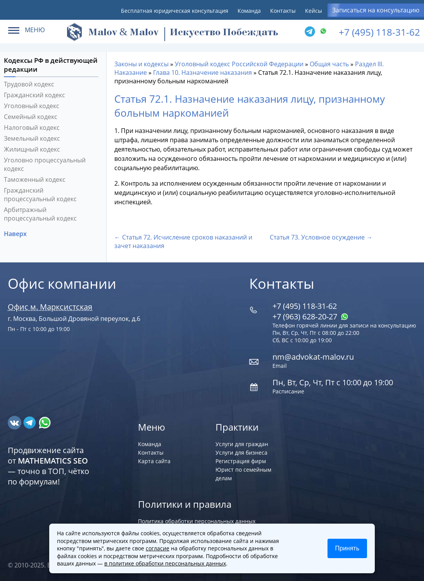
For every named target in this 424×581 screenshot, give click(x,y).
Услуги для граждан (241, 444)
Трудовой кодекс (29, 84)
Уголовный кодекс (31, 106)
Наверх (16, 233)
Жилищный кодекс (32, 149)
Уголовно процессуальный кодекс (45, 164)
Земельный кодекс (32, 138)
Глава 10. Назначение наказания (202, 72)
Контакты (283, 10)
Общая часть (329, 64)
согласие (157, 548)
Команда (249, 10)
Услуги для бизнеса (241, 452)
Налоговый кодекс (32, 127)
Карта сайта (154, 461)
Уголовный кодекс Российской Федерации (239, 64)
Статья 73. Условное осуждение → (321, 237)
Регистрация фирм (240, 461)
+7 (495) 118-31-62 (379, 32)
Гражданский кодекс (34, 95)
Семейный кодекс (30, 116)
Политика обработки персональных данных (196, 521)
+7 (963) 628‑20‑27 (310, 316)
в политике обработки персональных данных (165, 563)
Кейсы (313, 10)
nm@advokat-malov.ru (313, 357)
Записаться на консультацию (375, 10)
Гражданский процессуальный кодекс (40, 194)
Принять (347, 548)
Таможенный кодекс (34, 179)
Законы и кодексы (141, 64)
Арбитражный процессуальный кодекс (40, 213)
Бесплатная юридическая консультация (174, 10)
